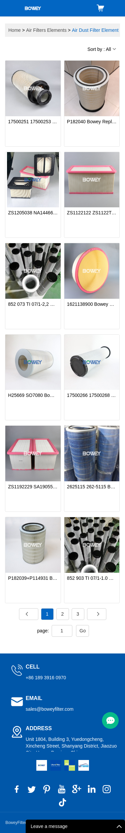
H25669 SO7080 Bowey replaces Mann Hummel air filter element (33, 395)
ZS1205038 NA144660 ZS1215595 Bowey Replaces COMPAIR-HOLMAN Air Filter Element (33, 212)
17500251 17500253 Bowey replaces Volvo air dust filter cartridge (33, 121)
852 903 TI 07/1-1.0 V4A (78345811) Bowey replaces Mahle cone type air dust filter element (92, 578)
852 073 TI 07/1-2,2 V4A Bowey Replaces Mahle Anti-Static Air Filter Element (33, 304)
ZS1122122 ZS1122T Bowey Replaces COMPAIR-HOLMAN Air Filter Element (92, 212)
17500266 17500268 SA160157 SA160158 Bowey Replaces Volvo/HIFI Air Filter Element (92, 395)
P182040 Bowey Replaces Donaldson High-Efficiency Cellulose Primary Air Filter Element (92, 121)
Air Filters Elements (46, 30)
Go (83, 630)
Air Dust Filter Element (95, 30)
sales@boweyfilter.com (49, 709)
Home (14, 30)
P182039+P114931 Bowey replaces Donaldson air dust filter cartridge (33, 578)
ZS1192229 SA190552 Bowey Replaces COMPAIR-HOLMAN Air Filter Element (33, 486)
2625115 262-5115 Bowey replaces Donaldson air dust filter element (92, 486)
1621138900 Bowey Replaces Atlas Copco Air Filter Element (92, 304)
